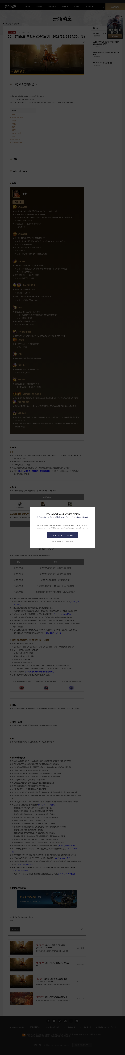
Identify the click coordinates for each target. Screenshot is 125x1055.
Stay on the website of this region (62, 541)
